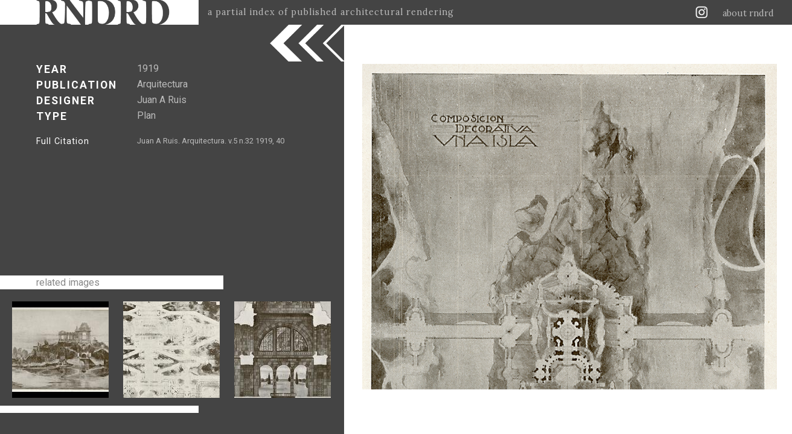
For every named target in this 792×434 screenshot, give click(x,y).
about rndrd (748, 13)
